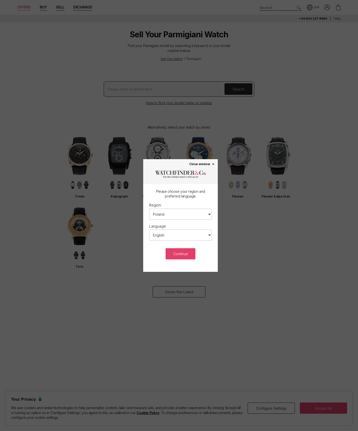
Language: (158, 226)
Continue (180, 254)
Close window (202, 164)
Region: (155, 205)
